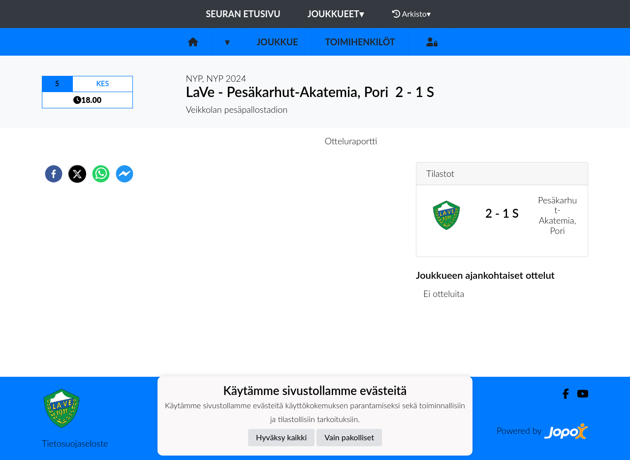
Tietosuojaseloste (75, 443)
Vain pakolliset (349, 437)
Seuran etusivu (243, 13)
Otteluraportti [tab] (351, 140)
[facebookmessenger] (124, 174)
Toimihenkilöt (360, 41)
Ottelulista (448, 343)
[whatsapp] (101, 174)
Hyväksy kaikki (281, 437)
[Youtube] (578, 394)
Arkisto (411, 14)
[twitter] (77, 174)
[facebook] (54, 174)
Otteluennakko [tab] (281, 140)
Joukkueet (336, 13)
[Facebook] (562, 394)
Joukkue (277, 41)
